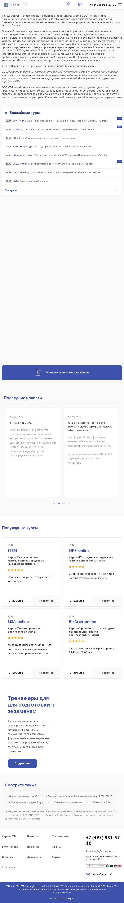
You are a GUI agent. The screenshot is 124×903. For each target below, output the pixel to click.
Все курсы (61, 190)
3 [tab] (65, 504)
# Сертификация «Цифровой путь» (27, 802)
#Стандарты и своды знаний (23, 796)
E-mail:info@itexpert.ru (100, 851)
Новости (33, 836)
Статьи (57, 846)
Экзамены (34, 857)
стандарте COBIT (57, 37)
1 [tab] (55, 504)
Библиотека (10, 846)
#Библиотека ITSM (100, 802)
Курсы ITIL (9, 836)
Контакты (9, 867)
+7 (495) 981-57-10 (103, 4)
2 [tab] (60, 504)
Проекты (33, 846)
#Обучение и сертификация (68, 802)
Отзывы (7, 857)
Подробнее (46, 600)
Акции (56, 857)
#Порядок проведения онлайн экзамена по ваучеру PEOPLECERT (79, 796)
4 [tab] (70, 504)
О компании (60, 836)
